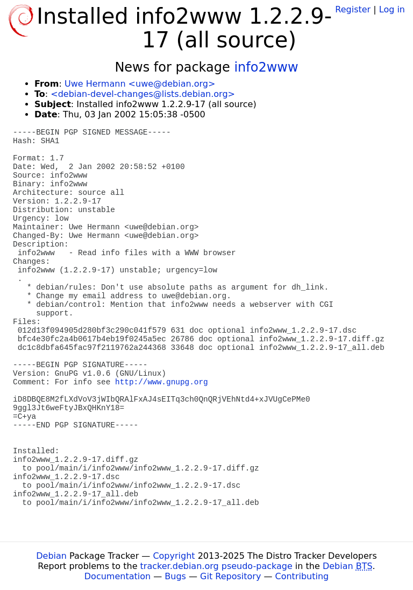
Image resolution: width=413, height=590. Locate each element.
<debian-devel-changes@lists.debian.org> (143, 94)
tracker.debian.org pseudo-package (216, 566)
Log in (392, 9)
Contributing (302, 576)
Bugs (175, 576)
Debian (51, 556)
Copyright (174, 556)
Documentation (117, 576)
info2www (266, 67)
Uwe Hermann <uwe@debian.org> (140, 84)
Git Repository (230, 576)
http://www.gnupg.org (161, 382)
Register (353, 9)
